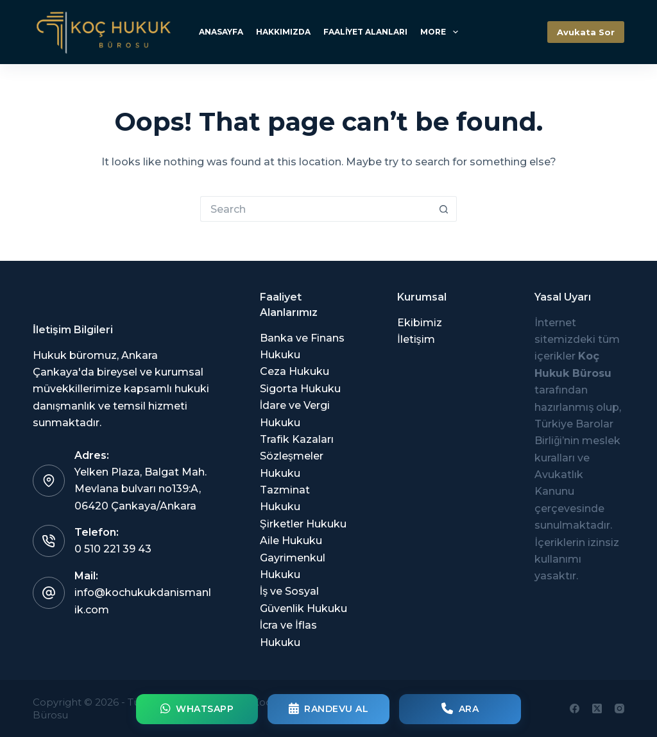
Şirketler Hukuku (303, 524)
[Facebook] (574, 708)
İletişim (415, 339)
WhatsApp (197, 709)
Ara (460, 709)
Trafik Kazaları (297, 439)
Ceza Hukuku (294, 371)
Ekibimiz (419, 323)
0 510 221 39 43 (112, 549)
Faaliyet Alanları (365, 32)
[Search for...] (315, 209)
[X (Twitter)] (597, 708)
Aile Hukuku (291, 540)
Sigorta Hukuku (300, 389)
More (441, 32)
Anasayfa (221, 32)
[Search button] (444, 209)
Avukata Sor (586, 32)
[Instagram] (619, 708)
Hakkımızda (283, 32)
